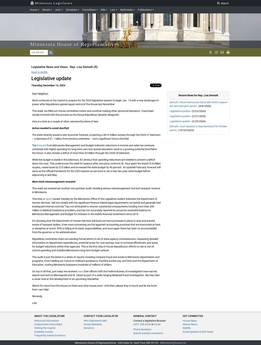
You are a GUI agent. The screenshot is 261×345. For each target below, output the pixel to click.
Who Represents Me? (95, 320)
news (80, 271)
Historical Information (46, 320)
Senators (89, 328)
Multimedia (126, 9)
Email (157, 324)
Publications (145, 9)
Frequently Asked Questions (50, 335)
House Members (93, 324)
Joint (58, 9)
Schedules (71, 9)
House (33, 9)
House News (190, 320)
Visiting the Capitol (44, 328)
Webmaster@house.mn (173, 342)
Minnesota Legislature (51, 3)
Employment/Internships (48, 324)
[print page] (228, 52)
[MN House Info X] (211, 52)
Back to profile (39, 72)
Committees (89, 9)
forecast (41, 145)
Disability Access (43, 331)
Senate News (190, 324)
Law (112, 9)
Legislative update (179, 111)
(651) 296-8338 (142, 324)
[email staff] (222, 52)
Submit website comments (148, 333)
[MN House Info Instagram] (216, 52)
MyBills (187, 328)
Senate (46, 9)
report (48, 198)
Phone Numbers (142, 329)
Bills (103, 9)
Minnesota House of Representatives (74, 44)
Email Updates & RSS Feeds (198, 331)
